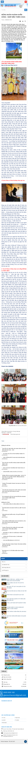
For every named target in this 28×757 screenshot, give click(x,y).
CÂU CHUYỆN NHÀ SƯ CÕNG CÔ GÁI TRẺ (16, 590)
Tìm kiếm (17, 720)
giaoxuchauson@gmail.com (15, 695)
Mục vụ (3, 561)
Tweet (2, 441)
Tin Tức (3, 717)
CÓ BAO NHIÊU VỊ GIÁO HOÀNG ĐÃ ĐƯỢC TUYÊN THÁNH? (15, 608)
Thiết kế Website (4, 741)
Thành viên (17, 717)
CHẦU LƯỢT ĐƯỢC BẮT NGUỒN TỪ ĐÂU (16, 602)
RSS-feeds (4, 722)
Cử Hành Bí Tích (5, 564)
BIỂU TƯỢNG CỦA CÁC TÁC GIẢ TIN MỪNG (15, 583)
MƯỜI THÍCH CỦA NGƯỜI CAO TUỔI (15, 594)
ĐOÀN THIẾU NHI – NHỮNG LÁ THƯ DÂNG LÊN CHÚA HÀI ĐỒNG (15, 580)
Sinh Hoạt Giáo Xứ (6, 567)
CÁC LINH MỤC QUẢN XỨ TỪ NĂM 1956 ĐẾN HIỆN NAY (16, 599)
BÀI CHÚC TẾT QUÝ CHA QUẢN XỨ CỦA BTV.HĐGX (16, 587)
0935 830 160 (9, 692)
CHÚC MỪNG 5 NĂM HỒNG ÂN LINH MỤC (16, 611)
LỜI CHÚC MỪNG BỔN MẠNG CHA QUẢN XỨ (16, 616)
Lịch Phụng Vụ (5, 570)
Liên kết (3, 720)
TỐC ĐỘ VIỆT (12, 741)
